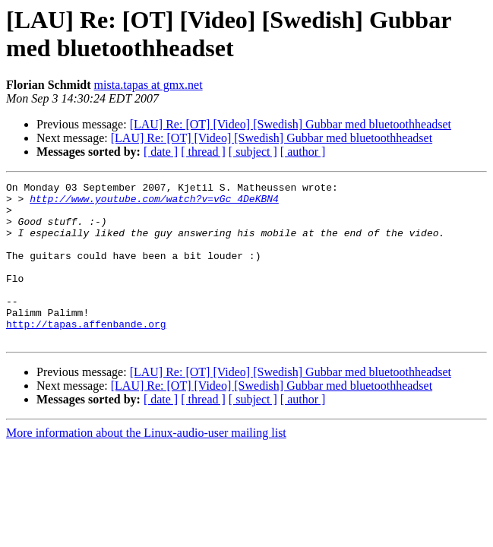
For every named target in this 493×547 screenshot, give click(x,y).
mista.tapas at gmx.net (148, 84)
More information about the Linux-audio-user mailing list (146, 464)
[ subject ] (253, 151)
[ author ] (303, 151)
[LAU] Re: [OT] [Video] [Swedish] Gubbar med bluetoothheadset (290, 124)
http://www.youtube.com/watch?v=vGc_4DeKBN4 (154, 203)
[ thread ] (203, 151)
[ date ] (161, 151)
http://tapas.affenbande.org (86, 353)
